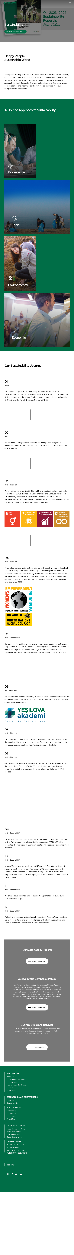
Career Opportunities (14, 1137)
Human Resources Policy (16, 1129)
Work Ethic (11, 1119)
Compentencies (12, 1103)
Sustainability (11, 1111)
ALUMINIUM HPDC (14, 1147)
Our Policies (11, 1116)
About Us (10, 1077)
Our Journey (11, 1113)
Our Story (10, 1088)
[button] (70, 3)
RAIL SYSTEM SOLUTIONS (17, 1150)
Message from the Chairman (17, 1085)
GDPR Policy (11, 1090)
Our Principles (12, 1082)
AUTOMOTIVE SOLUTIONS (17, 1153)
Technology (11, 1100)
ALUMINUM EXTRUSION (16, 1145)
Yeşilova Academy (13, 1134)
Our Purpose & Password (16, 1079)
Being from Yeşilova (14, 1132)
